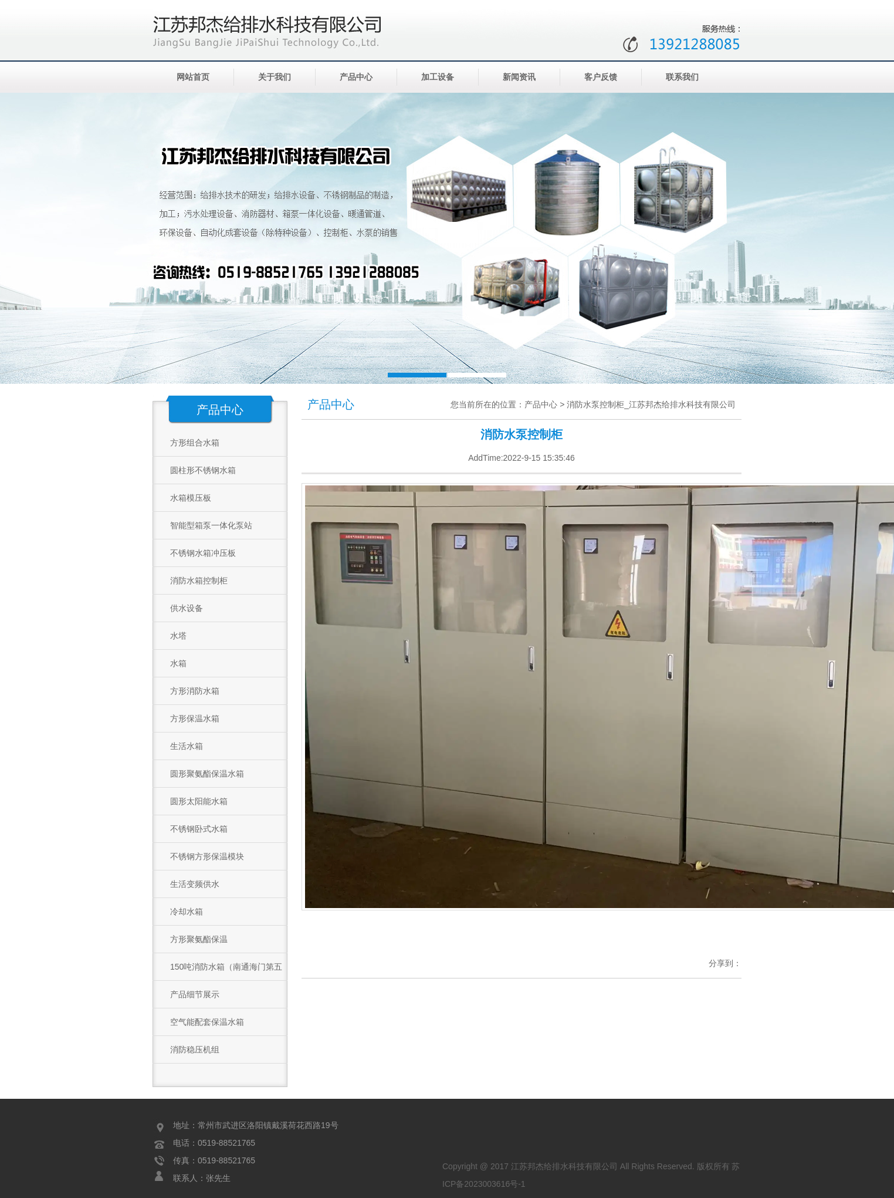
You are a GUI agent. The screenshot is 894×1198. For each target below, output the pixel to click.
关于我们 (274, 77)
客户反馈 (600, 77)
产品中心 (356, 77)
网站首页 (193, 77)
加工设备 (437, 77)
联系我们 (682, 77)
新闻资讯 (519, 77)
